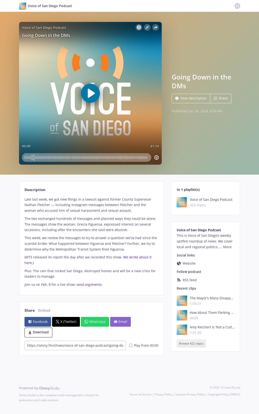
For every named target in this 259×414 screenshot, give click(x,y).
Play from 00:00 (143, 345)
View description (191, 98)
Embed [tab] (44, 310)
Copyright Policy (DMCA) (224, 394)
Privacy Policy (163, 394)
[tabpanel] (91, 242)
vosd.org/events (89, 284)
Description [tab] (34, 189)
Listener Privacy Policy (190, 394)
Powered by (39, 388)
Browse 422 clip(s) (191, 343)
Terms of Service (140, 394)
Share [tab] (29, 310)
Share (221, 98)
